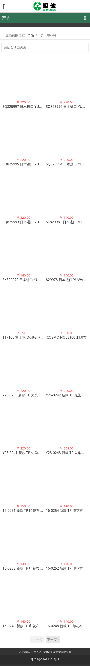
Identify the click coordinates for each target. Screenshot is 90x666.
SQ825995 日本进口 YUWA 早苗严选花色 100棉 (39, 164)
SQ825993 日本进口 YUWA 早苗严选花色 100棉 (39, 222)
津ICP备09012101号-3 (45, 659)
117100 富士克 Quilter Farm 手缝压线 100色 (37, 337)
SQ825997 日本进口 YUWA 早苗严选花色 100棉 (39, 106)
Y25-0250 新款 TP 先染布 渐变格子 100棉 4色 (38, 395)
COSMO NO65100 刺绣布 (67, 337)
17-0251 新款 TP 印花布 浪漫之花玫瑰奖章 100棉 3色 (43, 510)
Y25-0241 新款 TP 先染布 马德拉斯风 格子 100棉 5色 (43, 452)
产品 (30, 35)
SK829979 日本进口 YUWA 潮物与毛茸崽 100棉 (39, 279)
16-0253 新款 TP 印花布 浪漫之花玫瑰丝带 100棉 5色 (43, 568)
